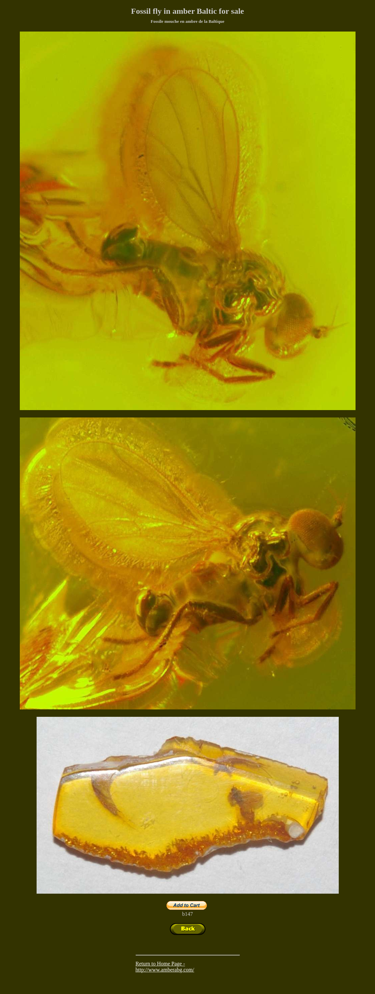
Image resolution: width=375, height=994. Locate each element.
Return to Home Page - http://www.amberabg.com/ (165, 967)
